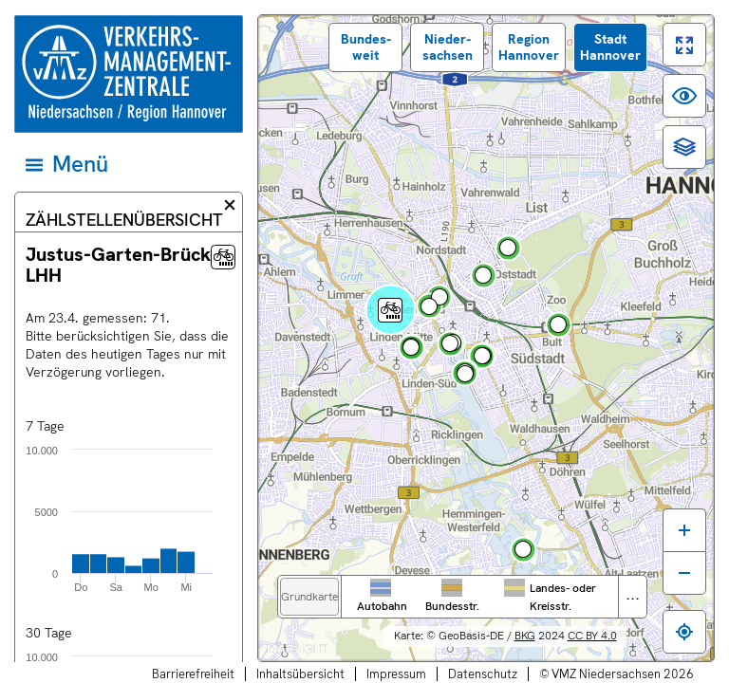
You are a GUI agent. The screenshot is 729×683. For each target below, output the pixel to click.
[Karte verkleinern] (684, 573)
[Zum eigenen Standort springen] (684, 632)
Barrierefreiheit (193, 674)
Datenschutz (482, 674)
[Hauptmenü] (127, 164)
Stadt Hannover (610, 47)
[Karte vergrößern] (684, 529)
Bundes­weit (366, 47)
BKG (524, 635)
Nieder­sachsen (447, 47)
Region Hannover (528, 47)
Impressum (396, 674)
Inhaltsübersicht (300, 674)
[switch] (684, 44)
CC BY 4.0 (592, 635)
